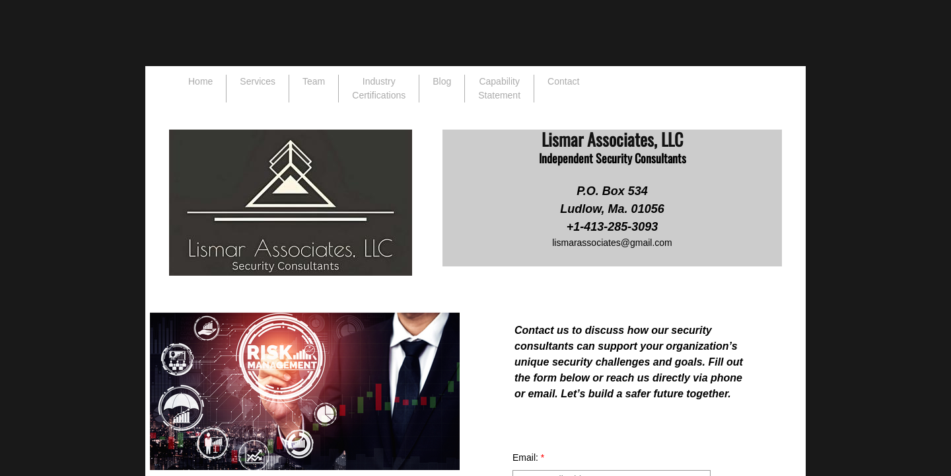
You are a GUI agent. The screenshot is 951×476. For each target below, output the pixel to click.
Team (313, 81)
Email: (528, 457)
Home (200, 81)
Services (257, 81)
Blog (442, 81)
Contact (563, 81)
